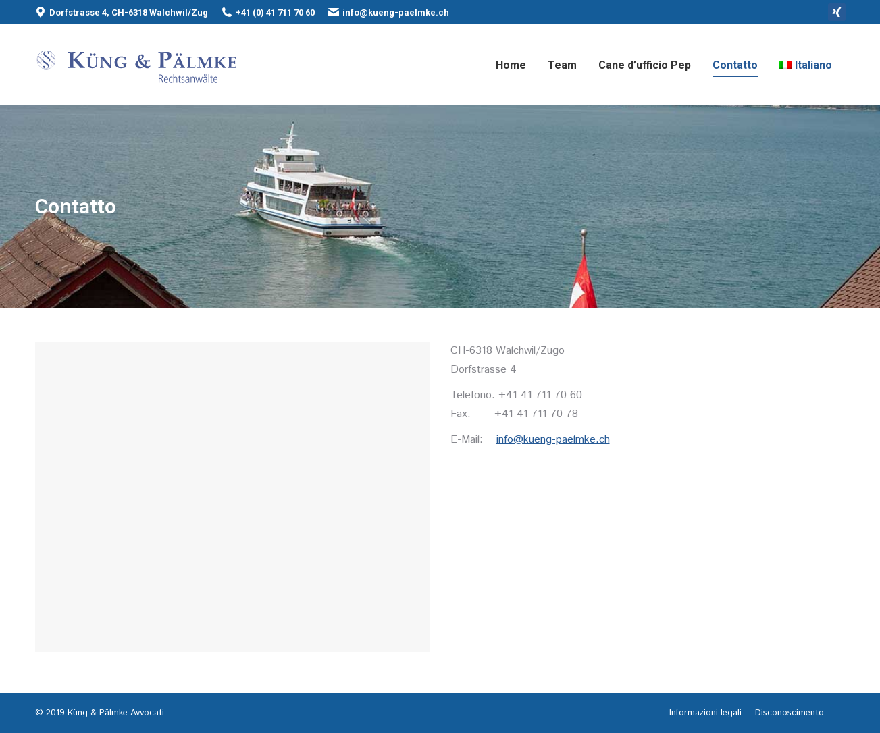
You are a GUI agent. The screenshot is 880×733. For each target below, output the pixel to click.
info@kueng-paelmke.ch (395, 12)
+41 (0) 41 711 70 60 (275, 12)
